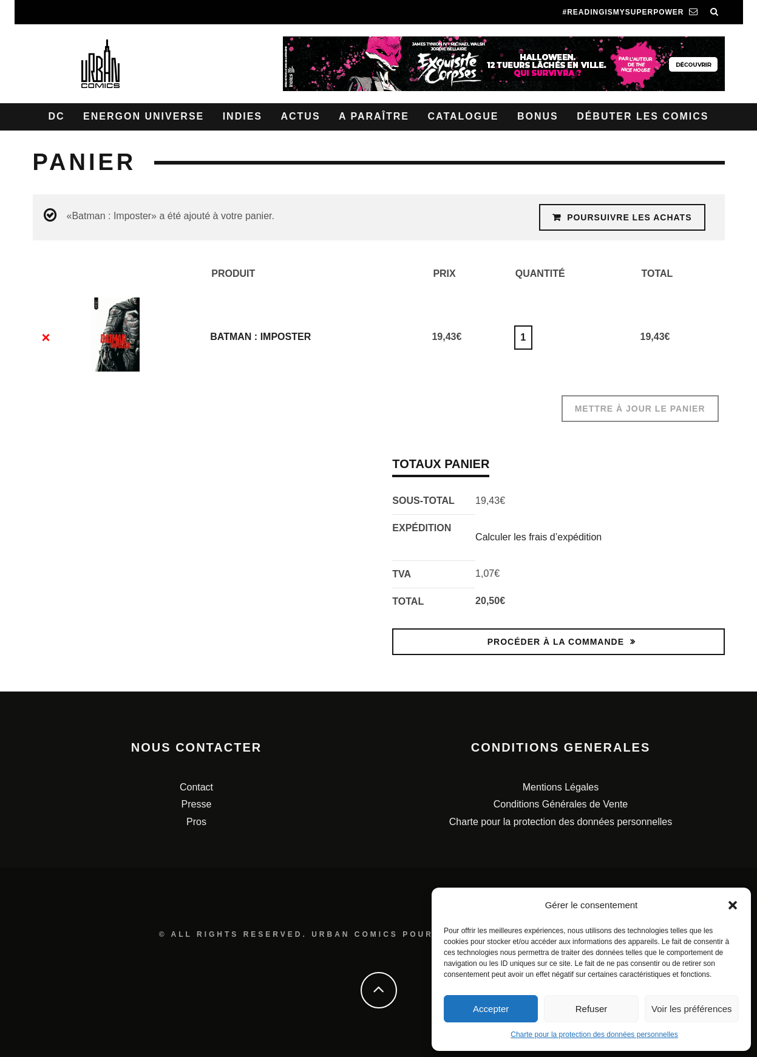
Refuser (591, 1009)
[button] (733, 905)
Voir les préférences (691, 1009)
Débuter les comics (642, 116)
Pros (196, 822)
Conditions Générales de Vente (561, 804)
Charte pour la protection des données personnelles (594, 1034)
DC (57, 116)
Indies (242, 116)
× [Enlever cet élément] (45, 337)
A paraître (374, 116)
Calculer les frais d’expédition (538, 537)
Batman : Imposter (260, 336)
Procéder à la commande (555, 642)
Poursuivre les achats (629, 217)
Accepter (491, 1009)
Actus (300, 116)
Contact (196, 787)
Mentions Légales (561, 787)
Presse (197, 804)
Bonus (537, 116)
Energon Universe (143, 116)
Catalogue (462, 116)
